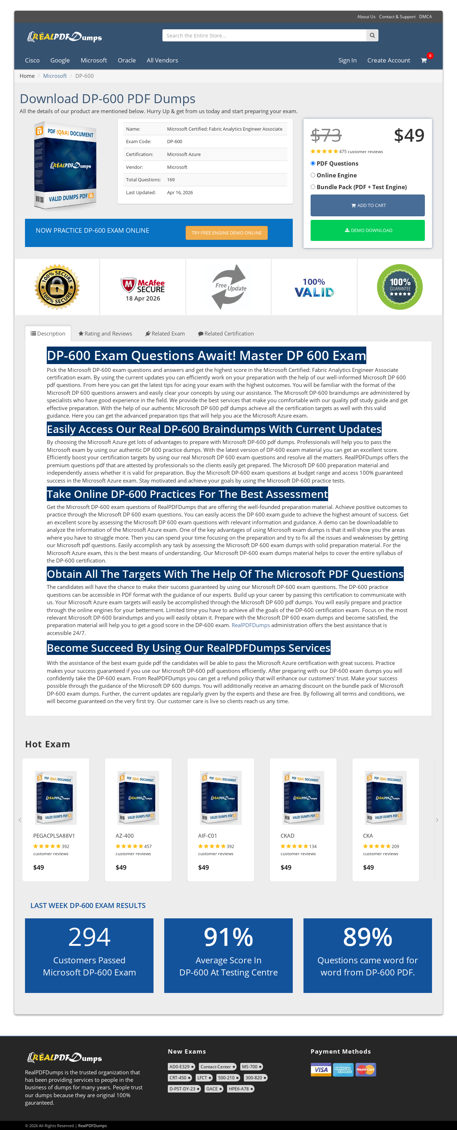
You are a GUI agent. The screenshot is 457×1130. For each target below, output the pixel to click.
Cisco (32, 60)
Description (48, 333)
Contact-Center (216, 1067)
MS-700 (249, 1067)
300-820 (254, 1078)
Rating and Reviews (105, 333)
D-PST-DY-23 (182, 1089)
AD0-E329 (180, 1067)
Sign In (347, 60)
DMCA (425, 17)
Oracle (127, 60)
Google (60, 60)
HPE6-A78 (239, 1089)
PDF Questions (334, 163)
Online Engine (334, 175)
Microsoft (94, 60)
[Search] (372, 35)
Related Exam (165, 333)
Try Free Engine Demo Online (227, 232)
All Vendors (162, 60)
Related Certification (226, 333)
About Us (366, 17)
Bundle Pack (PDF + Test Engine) (359, 187)
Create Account (388, 60)
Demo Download (368, 230)
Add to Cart (368, 205)
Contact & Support (397, 17)
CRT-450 (178, 1078)
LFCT (202, 1078)
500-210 (226, 1078)
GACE (212, 1089)
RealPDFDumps (251, 625)
